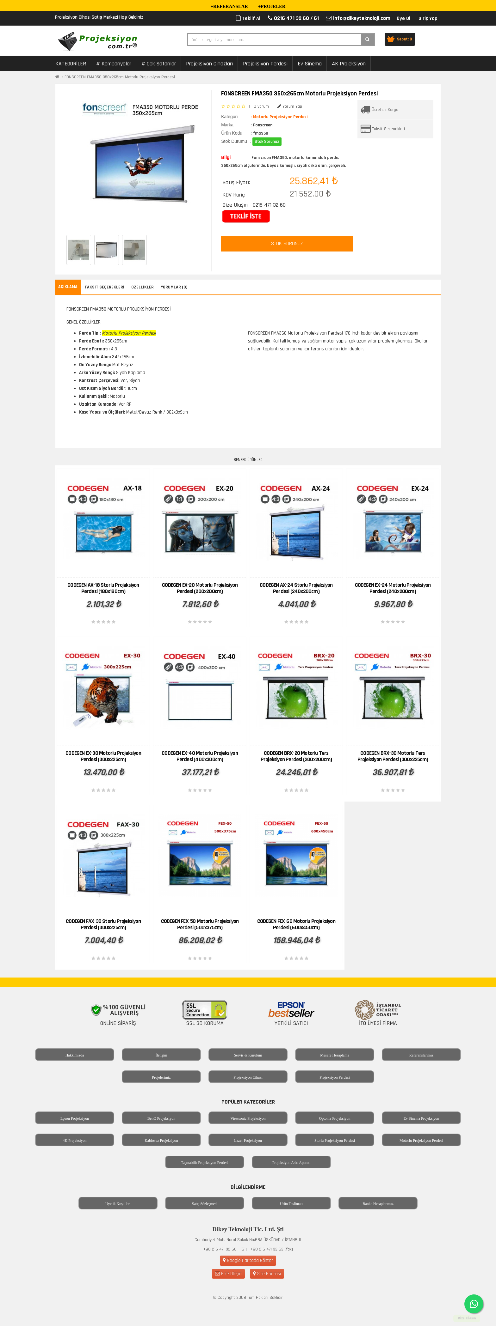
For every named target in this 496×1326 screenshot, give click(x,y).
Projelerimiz (161, 1077)
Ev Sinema (310, 63)
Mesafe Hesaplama (334, 1055)
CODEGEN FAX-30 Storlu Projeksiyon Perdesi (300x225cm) (103, 924)
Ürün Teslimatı (291, 1204)
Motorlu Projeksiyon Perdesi (421, 1140)
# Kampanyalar (113, 63)
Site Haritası (267, 1274)
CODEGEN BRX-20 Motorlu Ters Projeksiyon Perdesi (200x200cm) (296, 756)
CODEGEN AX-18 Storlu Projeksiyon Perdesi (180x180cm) (103, 588)
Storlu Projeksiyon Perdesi (334, 1140)
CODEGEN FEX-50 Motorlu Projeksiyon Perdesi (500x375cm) (200, 924)
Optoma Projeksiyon (334, 1118)
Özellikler (142, 287)
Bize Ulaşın (228, 1274)
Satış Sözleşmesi (204, 1204)
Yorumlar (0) (174, 287)
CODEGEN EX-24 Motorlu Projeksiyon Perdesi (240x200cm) (393, 588)
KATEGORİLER (70, 63)
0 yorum (261, 106)
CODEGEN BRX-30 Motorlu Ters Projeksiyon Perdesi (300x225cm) (392, 756)
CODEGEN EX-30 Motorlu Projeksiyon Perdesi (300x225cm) (103, 756)
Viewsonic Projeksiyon (248, 1118)
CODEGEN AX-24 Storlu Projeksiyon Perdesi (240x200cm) (296, 588)
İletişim (161, 1055)
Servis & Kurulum (248, 1055)
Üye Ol (403, 18)
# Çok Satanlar (158, 63)
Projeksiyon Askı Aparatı (291, 1162)
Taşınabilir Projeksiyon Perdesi (204, 1162)
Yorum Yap (289, 106)
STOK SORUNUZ (287, 243)
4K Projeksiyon (349, 63)
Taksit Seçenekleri (388, 129)
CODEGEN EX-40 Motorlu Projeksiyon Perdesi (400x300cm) (200, 756)
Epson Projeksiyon (74, 1118)
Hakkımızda (74, 1055)
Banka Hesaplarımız (378, 1204)
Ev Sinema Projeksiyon (421, 1118)
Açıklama (68, 287)
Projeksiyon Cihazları (209, 63)
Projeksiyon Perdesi (265, 63)
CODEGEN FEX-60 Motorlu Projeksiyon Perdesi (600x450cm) (296, 924)
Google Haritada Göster (248, 1260)
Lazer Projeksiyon (248, 1140)
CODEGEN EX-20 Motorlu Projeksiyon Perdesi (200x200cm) (200, 588)
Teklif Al (248, 18)
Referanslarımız (421, 1055)
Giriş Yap (427, 18)
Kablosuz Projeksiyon (161, 1140)
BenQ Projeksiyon (161, 1118)
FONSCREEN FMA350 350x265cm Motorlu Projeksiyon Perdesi (120, 77)
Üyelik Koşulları (118, 1204)
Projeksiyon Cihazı (248, 1077)
